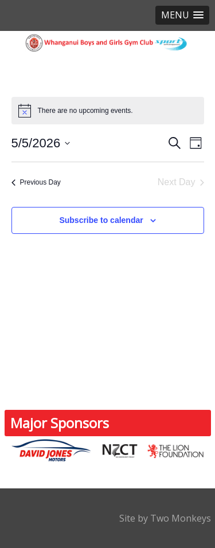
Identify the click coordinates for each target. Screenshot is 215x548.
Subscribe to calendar (101, 220)
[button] (182, 15)
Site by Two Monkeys (165, 518)
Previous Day (36, 182)
